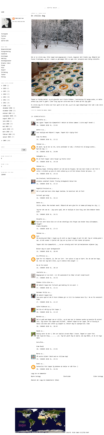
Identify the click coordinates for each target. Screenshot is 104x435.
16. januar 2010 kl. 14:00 (47, 151)
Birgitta (39, 219)
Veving (3, 77)
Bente (38, 202)
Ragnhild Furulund (42, 188)
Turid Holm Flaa (19, 18)
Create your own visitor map (77, 432)
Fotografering (6, 51)
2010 (5, 105)
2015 (5, 91)
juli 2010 (6, 121)
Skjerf (3, 70)
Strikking (4, 72)
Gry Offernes (40, 256)
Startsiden (67, 376)
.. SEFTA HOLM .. (52, 7)
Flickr (3, 38)
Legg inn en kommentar (38, 373)
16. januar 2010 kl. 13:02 (47, 125)
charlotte (39, 272)
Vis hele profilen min (19, 21)
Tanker (49, 110)
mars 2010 (6, 131)
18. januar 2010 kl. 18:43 (47, 326)
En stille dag (38, 16)
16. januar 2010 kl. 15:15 (47, 184)
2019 (5, 88)
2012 (5, 100)
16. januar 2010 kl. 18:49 (47, 251)
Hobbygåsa (39, 156)
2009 (5, 140)
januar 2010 (7, 137)
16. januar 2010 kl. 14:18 (47, 161)
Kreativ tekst (6, 63)
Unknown (38, 144)
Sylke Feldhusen (41, 306)
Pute (2, 67)
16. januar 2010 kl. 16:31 (47, 214)
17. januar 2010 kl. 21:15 (47, 302)
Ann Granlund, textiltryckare (46, 178)
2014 (5, 94)
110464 (3, 174)
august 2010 (7, 118)
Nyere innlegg (35, 376)
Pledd (3, 65)
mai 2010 (6, 126)
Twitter (3, 36)
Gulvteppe (4, 56)
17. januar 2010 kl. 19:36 (47, 278)
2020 (5, 85)
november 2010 (8, 110)
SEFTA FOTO (4, 41)
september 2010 (8, 116)
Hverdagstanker (6, 61)
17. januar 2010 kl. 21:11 (47, 288)
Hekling (3, 58)
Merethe (38, 316)
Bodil (38, 364)
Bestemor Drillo (41, 292)
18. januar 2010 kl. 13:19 (47, 312)
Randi (38, 331)
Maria (38, 353)
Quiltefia (39, 120)
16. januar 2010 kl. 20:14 (47, 268)
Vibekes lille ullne (43, 282)
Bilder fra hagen (42, 110)
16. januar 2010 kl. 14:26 (47, 174)
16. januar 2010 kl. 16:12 (47, 198)
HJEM (2, 12)
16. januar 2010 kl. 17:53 (47, 229)
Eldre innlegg (98, 376)
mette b (38, 130)
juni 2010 (6, 124)
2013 (5, 97)
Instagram (4, 34)
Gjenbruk (4, 54)
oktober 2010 (7, 113)
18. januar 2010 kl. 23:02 (47, 349)
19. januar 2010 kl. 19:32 (47, 359)
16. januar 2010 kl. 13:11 (47, 139)
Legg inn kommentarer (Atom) (49, 380)
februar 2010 (7, 134)
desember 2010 (8, 108)
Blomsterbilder (6, 49)
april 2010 (7, 129)
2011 (5, 103)
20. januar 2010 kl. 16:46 (47, 369)
